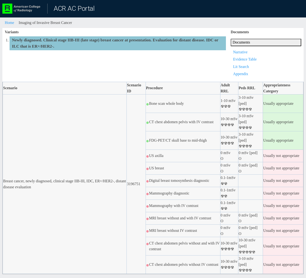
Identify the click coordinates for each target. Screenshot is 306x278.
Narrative (240, 52)
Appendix (240, 74)
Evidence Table (245, 59)
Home (9, 23)
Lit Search (241, 67)
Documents (241, 42)
